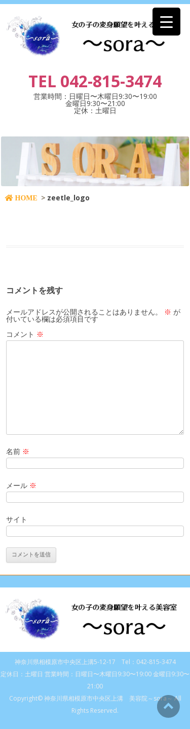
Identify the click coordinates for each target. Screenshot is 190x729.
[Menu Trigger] (166, 22)
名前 (17, 451)
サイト (16, 519)
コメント (25, 334)
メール (21, 485)
